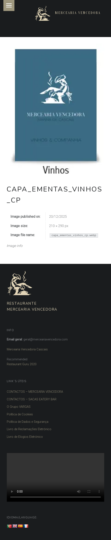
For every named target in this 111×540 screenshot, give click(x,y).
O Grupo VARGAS (19, 407)
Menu (8, 5)
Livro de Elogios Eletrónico (25, 437)
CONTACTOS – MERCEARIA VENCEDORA (35, 392)
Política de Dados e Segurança (27, 422)
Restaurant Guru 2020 (22, 364)
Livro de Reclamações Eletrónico (29, 429)
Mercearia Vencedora (78, 13)
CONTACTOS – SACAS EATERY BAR (31, 399)
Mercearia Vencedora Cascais (27, 349)
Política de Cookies (20, 414)
